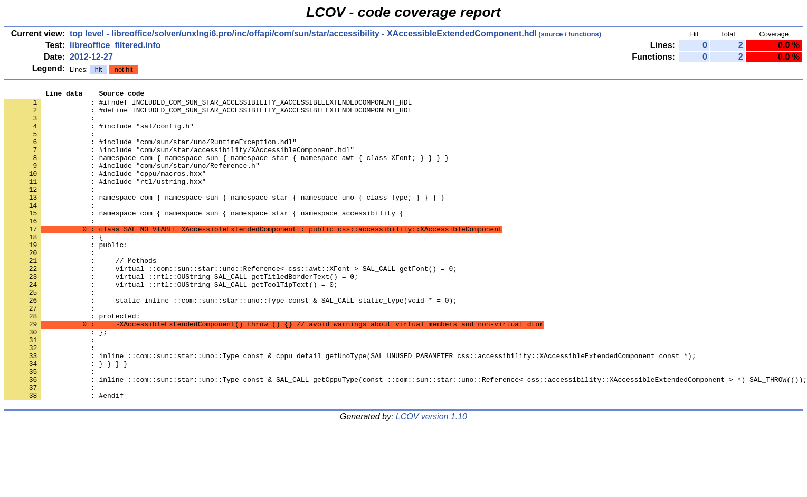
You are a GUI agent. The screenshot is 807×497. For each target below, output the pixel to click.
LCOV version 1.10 (431, 478)
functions (583, 34)
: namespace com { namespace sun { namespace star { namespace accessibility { (204, 238)
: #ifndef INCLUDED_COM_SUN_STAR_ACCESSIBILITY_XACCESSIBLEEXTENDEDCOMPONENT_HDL (208, 105)
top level (87, 33)
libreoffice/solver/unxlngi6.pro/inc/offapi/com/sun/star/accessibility (245, 33)
